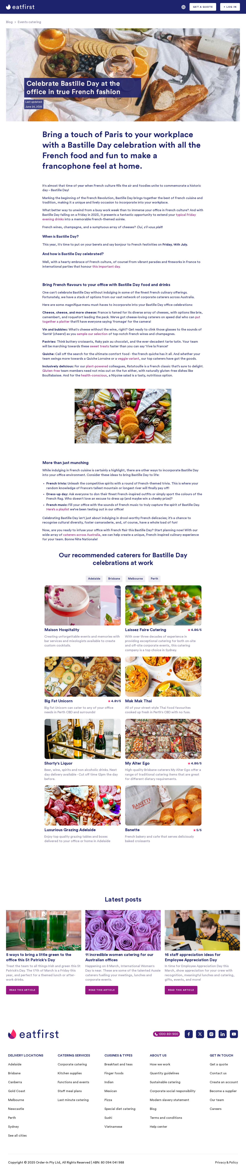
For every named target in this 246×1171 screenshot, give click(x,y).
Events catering (29, 22)
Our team (217, 1100)
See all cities (17, 1135)
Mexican (110, 1091)
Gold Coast (16, 1091)
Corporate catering (72, 1064)
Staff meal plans (70, 1091)
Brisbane (14, 1073)
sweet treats (99, 346)
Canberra (15, 1082)
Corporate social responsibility (172, 1091)
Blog (9, 22)
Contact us (218, 1073)
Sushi (108, 1117)
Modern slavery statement (169, 1100)
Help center (158, 1126)
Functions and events (73, 1082)
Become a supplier (223, 1091)
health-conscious (94, 375)
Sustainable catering (165, 1082)
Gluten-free (51, 370)
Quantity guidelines (164, 1073)
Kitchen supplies (70, 1073)
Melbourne (16, 1100)
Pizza (108, 1100)
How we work (160, 1064)
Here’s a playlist (57, 509)
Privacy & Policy (226, 1162)
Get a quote (219, 1064)
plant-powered (97, 366)
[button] (183, 7)
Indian (109, 1082)
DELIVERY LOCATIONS (25, 1055)
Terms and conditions (166, 1117)
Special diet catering (120, 1109)
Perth (12, 1117)
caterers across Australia (81, 534)
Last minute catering (73, 1100)
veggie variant (128, 358)
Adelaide (14, 1064)
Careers (215, 1109)
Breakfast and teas (118, 1064)
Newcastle (16, 1109)
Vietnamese (113, 1126)
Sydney (13, 1126)
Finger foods (113, 1073)
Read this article (22, 990)
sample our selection (92, 334)
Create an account (224, 1082)
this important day (106, 266)
